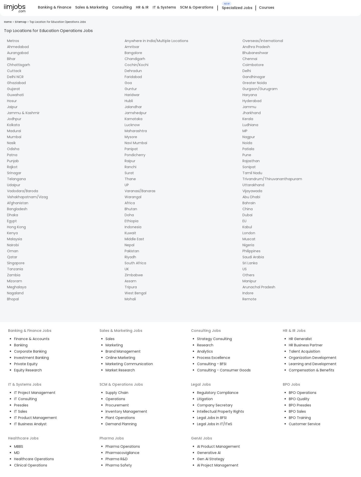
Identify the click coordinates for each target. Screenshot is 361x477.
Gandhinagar (253, 76)
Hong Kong (16, 226)
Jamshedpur (136, 112)
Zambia (13, 275)
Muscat (248, 239)
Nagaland (15, 293)
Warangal (133, 196)
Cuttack (14, 70)
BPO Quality (299, 398)
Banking (21, 345)
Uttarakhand (253, 184)
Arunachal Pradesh (258, 287)
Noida (247, 142)
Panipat (131, 148)
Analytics (205, 351)
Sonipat (249, 166)
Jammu (249, 106)
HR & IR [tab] (142, 7)
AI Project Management (217, 465)
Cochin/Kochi (136, 64)
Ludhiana (250, 124)
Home (8, 22)
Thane (130, 178)
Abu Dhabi (251, 196)
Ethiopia (131, 220)
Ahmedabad (18, 46)
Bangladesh (17, 208)
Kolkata (13, 124)
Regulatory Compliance (217, 392)
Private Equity (26, 363)
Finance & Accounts (31, 338)
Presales (21, 405)
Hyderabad (251, 100)
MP (244, 130)
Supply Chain (117, 392)
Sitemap (20, 22)
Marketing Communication (129, 363)
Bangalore (133, 52)
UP (127, 184)
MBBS (18, 446)
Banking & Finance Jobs (29, 330)
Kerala (247, 118)
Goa (128, 82)
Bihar (11, 58)
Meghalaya (16, 287)
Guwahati (15, 94)
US (244, 269)
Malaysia (14, 239)
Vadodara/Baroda (22, 190)
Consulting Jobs (206, 330)
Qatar (12, 257)
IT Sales (20, 411)
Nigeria (248, 245)
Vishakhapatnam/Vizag (27, 196)
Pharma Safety (119, 465)
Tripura (131, 287)
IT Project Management (34, 392)
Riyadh (130, 257)
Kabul (247, 226)
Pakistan (132, 251)
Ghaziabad (16, 82)
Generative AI (209, 452)
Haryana (249, 94)
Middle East (134, 239)
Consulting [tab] (122, 7)
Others (248, 275)
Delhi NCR (15, 76)
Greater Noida (254, 82)
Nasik (11, 142)
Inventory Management (126, 411)
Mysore (131, 136)
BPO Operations (302, 392)
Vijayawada (252, 190)
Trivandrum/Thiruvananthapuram (272, 178)
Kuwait (130, 232)
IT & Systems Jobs (24, 384)
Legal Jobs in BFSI (212, 417)
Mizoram (14, 281)
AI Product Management (218, 446)
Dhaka (12, 214)
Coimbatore (253, 64)
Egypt (12, 220)
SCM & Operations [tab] (196, 7)
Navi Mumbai (136, 142)
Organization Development (312, 357)
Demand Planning (121, 423)
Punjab (13, 160)
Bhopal (13, 299)
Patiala (248, 148)
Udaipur (13, 184)
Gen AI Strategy (210, 458)
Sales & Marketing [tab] (91, 7)
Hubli (129, 100)
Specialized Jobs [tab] (237, 8)
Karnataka (133, 118)
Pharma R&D (117, 458)
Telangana (16, 178)
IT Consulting (25, 398)
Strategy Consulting (214, 338)
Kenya (12, 232)
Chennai (249, 58)
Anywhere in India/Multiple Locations (156, 40)
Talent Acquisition (304, 351)
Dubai (247, 214)
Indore (247, 293)
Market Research (120, 370)
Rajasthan (251, 160)
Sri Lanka (249, 263)
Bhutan (131, 208)
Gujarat (13, 88)
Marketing (114, 345)
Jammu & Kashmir (23, 112)
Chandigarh (135, 58)
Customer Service (304, 423)
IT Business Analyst (30, 423)
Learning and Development (312, 363)
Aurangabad (18, 52)
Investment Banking (31, 357)
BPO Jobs (291, 384)
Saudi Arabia (253, 257)
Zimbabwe (134, 275)
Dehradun (133, 70)
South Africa (135, 263)
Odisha (13, 148)
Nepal (129, 245)
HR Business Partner (306, 345)
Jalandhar (133, 106)
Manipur (249, 281)
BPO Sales (297, 411)
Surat (129, 172)
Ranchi (130, 166)
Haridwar (132, 94)
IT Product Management (35, 417)
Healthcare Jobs (23, 438)
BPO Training (300, 417)
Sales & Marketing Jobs (121, 330)
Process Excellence (213, 357)
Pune (246, 154)
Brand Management (123, 351)
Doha (129, 214)
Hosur (12, 100)
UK (127, 269)
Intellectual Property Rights (220, 411)
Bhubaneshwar (255, 52)
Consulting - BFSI (211, 363)
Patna (12, 154)
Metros (13, 40)
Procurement (117, 405)
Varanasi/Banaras (140, 190)
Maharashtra (136, 130)
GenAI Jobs (201, 438)
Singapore (16, 263)
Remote (249, 299)
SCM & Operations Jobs (121, 384)
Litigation (205, 398)
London (248, 232)
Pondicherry (135, 154)
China (247, 208)
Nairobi (13, 245)
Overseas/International (262, 40)
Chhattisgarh (18, 64)
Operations (115, 398)
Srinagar (14, 172)
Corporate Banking (30, 351)
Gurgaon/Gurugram (260, 88)
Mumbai (14, 136)
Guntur (131, 88)
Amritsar (132, 46)
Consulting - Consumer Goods (224, 370)
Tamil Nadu (252, 172)
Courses (266, 7)
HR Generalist (300, 338)
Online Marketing (120, 357)
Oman (12, 251)
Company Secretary (215, 405)
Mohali (130, 299)
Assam (130, 281)
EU (244, 220)
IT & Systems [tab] (164, 7)
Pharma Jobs (112, 438)
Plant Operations (120, 417)
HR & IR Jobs (294, 330)
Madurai (14, 130)
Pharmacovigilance (122, 452)
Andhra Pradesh (256, 46)
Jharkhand (251, 112)
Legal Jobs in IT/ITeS (214, 423)
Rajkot (12, 166)
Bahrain (248, 202)
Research (205, 345)
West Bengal (135, 293)
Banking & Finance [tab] (54, 7)
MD (17, 452)
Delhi (246, 70)
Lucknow (132, 124)
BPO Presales (300, 405)
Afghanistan (17, 202)
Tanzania (15, 269)
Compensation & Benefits (311, 370)
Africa (130, 202)
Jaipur (12, 106)
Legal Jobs (201, 384)
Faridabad (133, 76)
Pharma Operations (123, 446)
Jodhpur (14, 118)
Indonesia (133, 226)
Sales (110, 338)
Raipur (130, 160)
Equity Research (28, 370)
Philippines (251, 251)
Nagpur (248, 136)
